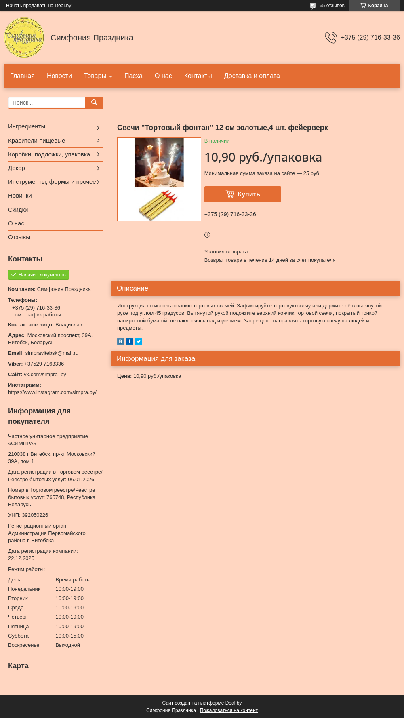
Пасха (133, 75)
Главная (22, 75)
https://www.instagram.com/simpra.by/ (52, 392)
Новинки (20, 195)
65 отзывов (332, 5)
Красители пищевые (36, 140)
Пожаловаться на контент (229, 710)
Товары (95, 75)
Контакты (198, 75)
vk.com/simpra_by (45, 374)
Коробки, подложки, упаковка (49, 154)
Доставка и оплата (252, 75)
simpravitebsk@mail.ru (52, 353)
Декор (16, 167)
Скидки (18, 209)
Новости (59, 75)
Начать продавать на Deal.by (38, 5)
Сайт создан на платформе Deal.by (202, 703)
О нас (163, 75)
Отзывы (19, 237)
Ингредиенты (26, 126)
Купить (249, 194)
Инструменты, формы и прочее (52, 181)
